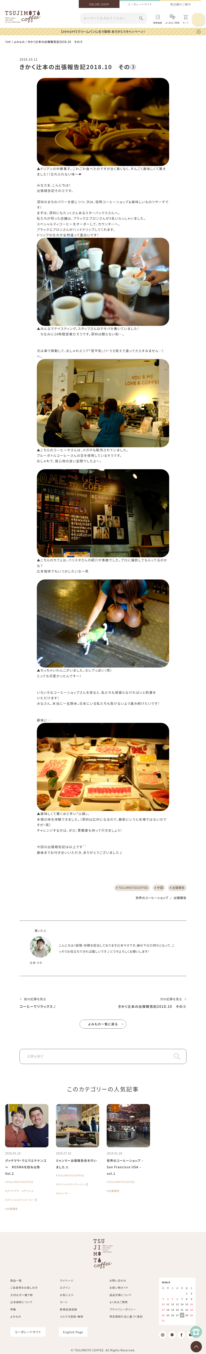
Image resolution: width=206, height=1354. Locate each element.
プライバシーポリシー (123, 1310)
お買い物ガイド (119, 1288)
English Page (73, 1333)
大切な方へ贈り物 (21, 1296)
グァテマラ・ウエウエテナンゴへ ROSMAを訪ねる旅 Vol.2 (25, 1168)
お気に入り (66, 1296)
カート (64, 1303)
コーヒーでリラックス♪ (40, 1007)
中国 (157, 887)
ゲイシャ (30, 1191)
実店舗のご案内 (180, 4)
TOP (8, 41)
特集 (13, 1310)
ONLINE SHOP (99, 4)
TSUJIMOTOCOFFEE (128, 887)
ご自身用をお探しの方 (24, 1288)
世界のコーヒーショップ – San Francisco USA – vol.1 (126, 1168)
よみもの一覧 (103, 1025)
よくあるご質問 (172, 22)
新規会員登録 (68, 1310)
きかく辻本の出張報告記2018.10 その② (149, 1007)
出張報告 (177, 887)
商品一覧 (16, 1281)
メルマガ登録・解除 (71, 1317)
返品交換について (121, 1296)
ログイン (65, 1288)
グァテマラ (13, 1191)
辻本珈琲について (21, 1303)
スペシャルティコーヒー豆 (23, 1200)
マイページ (66, 1281)
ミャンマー (64, 1194)
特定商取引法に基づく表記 (126, 1317)
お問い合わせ (118, 1281)
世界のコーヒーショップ (149, 898)
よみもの (20, 41)
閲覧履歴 (157, 22)
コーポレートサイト (139, 4)
